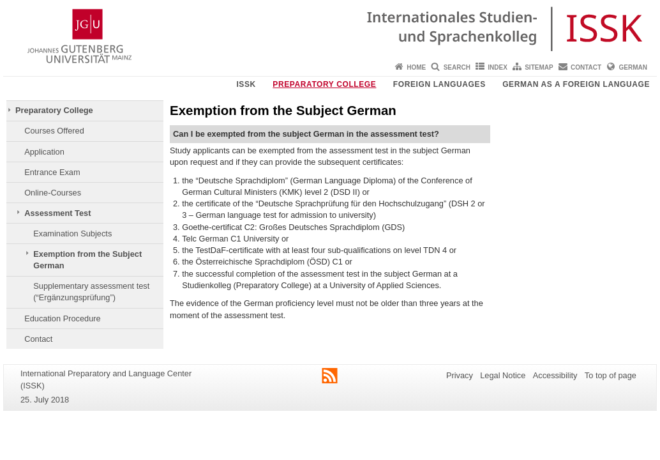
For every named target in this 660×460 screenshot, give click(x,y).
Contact (586, 67)
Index (497, 67)
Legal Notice (502, 375)
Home (416, 67)
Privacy (459, 375)
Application (44, 152)
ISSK (245, 84)
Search (457, 67)
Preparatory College (324, 84)
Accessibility (555, 375)
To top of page (610, 375)
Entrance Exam (52, 172)
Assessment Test (57, 213)
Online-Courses (52, 192)
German (633, 67)
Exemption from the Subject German (87, 259)
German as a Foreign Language (576, 84)
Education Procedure (62, 318)
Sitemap (539, 67)
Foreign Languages (439, 84)
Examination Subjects (72, 233)
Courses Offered (54, 130)
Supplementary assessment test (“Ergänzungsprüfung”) (91, 291)
